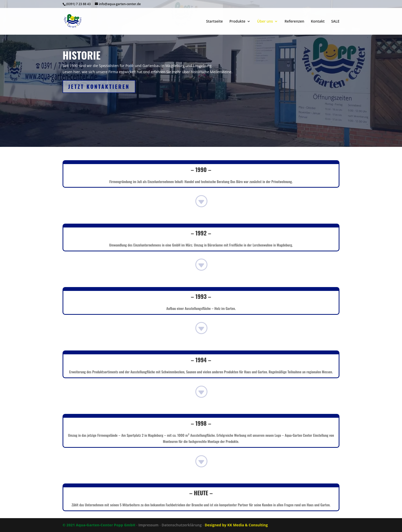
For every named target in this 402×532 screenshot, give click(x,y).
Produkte (237, 22)
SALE (335, 22)
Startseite (214, 22)
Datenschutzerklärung (182, 524)
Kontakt (318, 22)
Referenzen (294, 22)
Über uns (265, 22)
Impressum (148, 524)
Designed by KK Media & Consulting (236, 524)
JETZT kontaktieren (99, 86)
